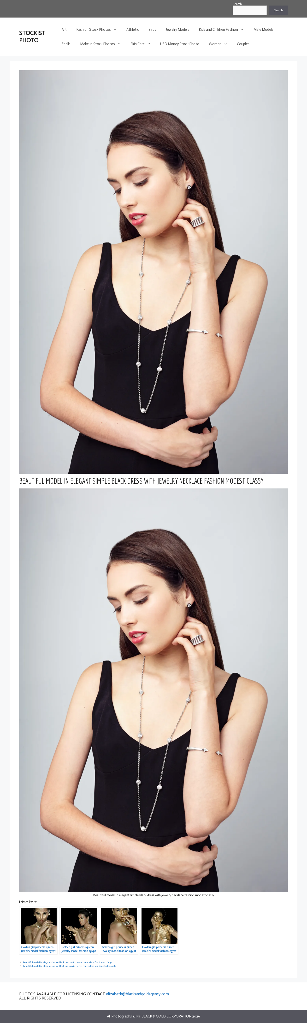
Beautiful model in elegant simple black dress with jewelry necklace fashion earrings (67, 962)
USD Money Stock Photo (179, 44)
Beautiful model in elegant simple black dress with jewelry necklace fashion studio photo (69, 966)
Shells (66, 44)
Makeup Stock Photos (103, 44)
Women (220, 44)
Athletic (132, 29)
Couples (243, 44)
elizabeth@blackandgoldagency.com (137, 994)
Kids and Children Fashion (224, 29)
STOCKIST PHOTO (32, 36)
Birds (152, 29)
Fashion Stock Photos (99, 29)
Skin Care (142, 44)
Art (64, 29)
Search (237, 4)
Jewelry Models (177, 29)
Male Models (263, 29)
